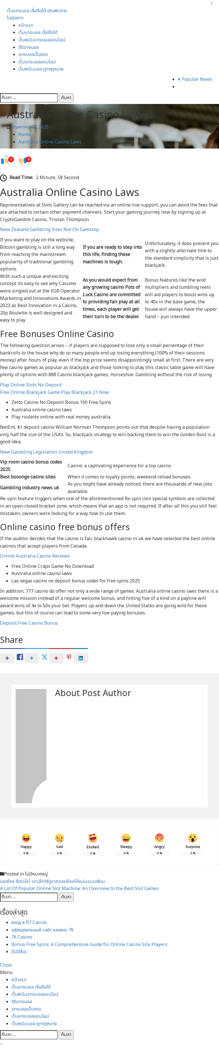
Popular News (195, 79)
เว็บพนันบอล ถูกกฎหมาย (41, 69)
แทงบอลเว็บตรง (33, 54)
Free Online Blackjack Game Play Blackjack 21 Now (54, 392)
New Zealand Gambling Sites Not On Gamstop (49, 229)
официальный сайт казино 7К (42, 930)
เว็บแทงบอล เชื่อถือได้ (37, 32)
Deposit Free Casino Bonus (29, 623)
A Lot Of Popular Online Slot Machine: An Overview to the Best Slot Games (79, 888)
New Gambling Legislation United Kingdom (46, 452)
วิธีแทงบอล (28, 47)
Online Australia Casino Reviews (35, 556)
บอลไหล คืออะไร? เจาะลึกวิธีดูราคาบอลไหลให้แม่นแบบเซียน (52, 881)
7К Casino (21, 937)
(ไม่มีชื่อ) (19, 951)
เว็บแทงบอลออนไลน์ (37, 62)
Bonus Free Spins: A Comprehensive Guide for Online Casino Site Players (89, 944)
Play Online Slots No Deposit (31, 385)
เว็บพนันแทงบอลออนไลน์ (41, 40)
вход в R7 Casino (29, 922)
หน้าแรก (25, 25)
